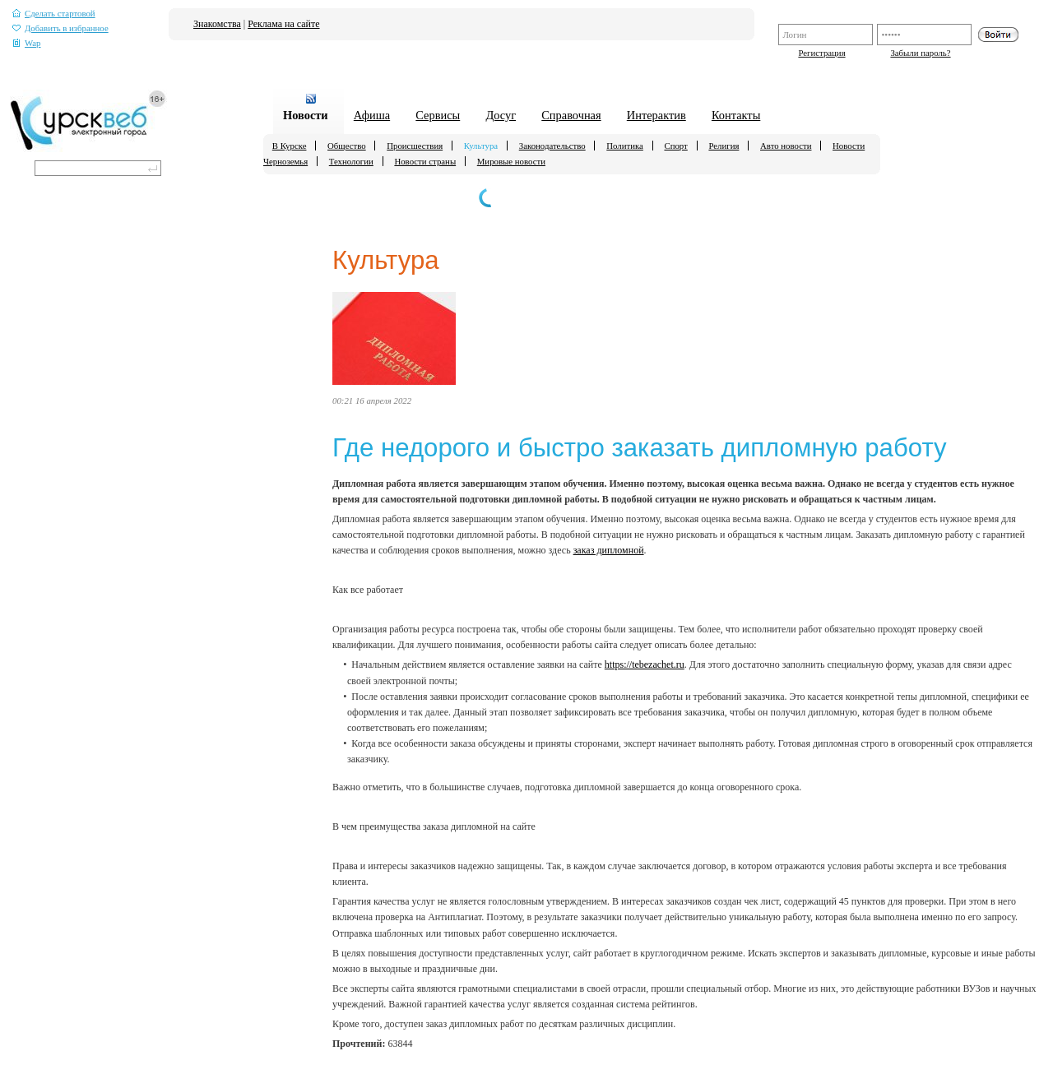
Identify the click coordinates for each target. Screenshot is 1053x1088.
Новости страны (425, 161)
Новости (305, 115)
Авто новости (785, 145)
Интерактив (656, 115)
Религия (723, 145)
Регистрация (821, 53)
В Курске (289, 145)
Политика (624, 145)
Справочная (571, 115)
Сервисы (437, 115)
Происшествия (415, 145)
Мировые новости (511, 161)
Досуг (500, 115)
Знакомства (217, 24)
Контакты (736, 115)
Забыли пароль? (920, 53)
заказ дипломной (608, 550)
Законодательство (552, 145)
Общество (346, 145)
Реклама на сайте (283, 24)
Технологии (351, 161)
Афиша (372, 115)
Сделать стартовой (53, 13)
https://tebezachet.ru (644, 664)
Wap (26, 43)
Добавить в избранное (60, 28)
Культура (481, 145)
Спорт (675, 145)
